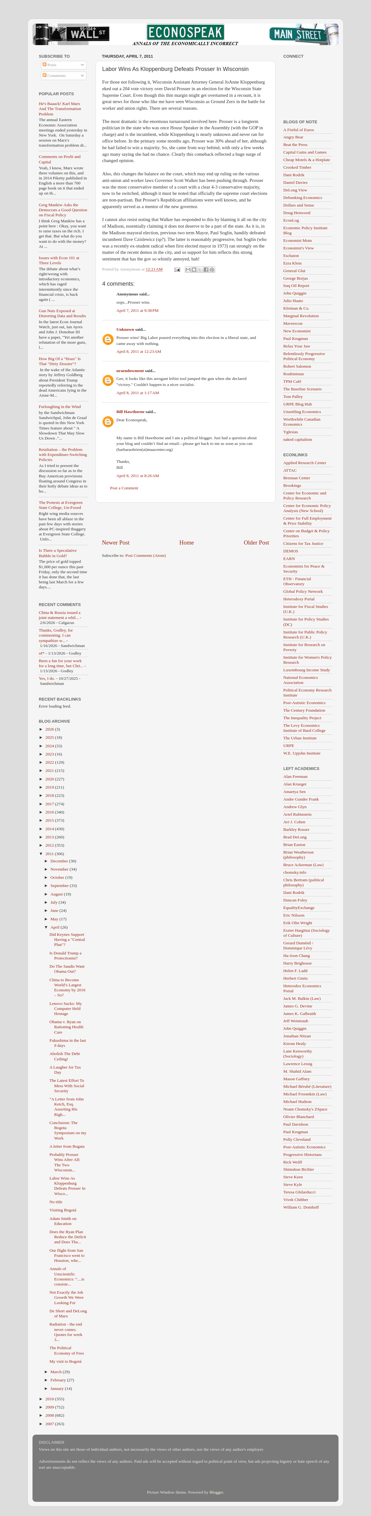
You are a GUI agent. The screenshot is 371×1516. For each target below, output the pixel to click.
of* (41, 653)
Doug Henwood (296, 212)
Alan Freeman (295, 776)
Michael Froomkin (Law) (305, 1094)
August (57, 894)
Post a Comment (124, 488)
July (54, 902)
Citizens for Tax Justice (303, 543)
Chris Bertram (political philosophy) (303, 882)
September (60, 885)
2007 (50, 1423)
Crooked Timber (297, 167)
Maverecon (293, 323)
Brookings (292, 485)
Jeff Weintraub (295, 1020)
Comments (54, 75)
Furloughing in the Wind (60, 406)
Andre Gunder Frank (301, 799)
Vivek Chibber (295, 1199)
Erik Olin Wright (297, 922)
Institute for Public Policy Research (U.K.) (305, 634)
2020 (50, 779)
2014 (50, 828)
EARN (289, 558)
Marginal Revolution (301, 315)
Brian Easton (294, 844)
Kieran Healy (294, 1043)
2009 (50, 1407)
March (56, 1371)
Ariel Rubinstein (297, 814)
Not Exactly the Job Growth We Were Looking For (67, 1297)
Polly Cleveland (297, 1139)
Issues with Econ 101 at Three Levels (59, 260)
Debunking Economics (302, 197)
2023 (50, 754)
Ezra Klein (292, 263)
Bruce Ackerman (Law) (303, 864)
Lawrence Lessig (297, 1063)
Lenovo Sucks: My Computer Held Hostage (66, 1008)
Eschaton (291, 255)
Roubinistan (293, 373)
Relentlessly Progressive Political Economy (304, 356)
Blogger (216, 1492)
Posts (49, 64)
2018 (50, 795)
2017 (50, 804)
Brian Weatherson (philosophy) (298, 855)
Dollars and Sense (298, 205)
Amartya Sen (294, 791)
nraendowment (130, 370)
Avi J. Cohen (294, 821)
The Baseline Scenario (302, 389)
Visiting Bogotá (63, 1210)
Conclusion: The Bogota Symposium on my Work (68, 1130)
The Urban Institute (300, 738)
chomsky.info (294, 872)
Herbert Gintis (295, 978)
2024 (50, 745)
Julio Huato (293, 300)
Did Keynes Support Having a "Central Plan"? (67, 939)
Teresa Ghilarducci (299, 1192)
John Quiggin (294, 293)
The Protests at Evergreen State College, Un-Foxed (61, 505)
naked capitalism (297, 439)
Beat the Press (295, 144)
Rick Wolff (292, 1162)
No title (56, 1201)
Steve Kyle (292, 1184)
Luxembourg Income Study (306, 670)
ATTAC (290, 470)
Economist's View (298, 248)
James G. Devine (297, 1006)
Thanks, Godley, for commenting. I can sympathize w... (56, 635)
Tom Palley (293, 396)
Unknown (125, 329)
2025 (50, 737)
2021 (50, 770)
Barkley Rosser (296, 829)
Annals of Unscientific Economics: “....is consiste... (67, 1276)
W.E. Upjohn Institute (302, 753)
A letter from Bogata (67, 1146)
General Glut (294, 270)
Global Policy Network (303, 591)
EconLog (291, 220)
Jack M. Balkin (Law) (302, 998)
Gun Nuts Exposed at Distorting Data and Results (62, 313)
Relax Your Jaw (296, 346)
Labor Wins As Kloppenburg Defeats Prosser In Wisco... (67, 1186)
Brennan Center (296, 477)
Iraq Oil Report (296, 285)
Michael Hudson (297, 1101)
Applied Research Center (304, 462)
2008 (50, 1415)
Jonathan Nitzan (297, 1036)
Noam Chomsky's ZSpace (305, 1109)
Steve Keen (293, 1177)
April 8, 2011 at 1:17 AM (137, 392)
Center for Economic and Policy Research (304, 495)
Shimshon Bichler (298, 1169)
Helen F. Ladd (295, 970)
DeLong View (295, 190)
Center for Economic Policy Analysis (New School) (307, 508)
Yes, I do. (47, 678)
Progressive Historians (302, 1154)
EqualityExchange (299, 907)
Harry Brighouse (297, 963)
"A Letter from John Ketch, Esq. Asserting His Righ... (67, 1107)
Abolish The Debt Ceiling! (65, 1056)
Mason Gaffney (296, 1078)
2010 (50, 1398)
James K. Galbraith (299, 1013)
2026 (50, 729)
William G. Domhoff (301, 1207)
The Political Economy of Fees (67, 1350)
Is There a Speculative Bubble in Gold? (58, 553)
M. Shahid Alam (297, 1071)
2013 (50, 837)
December (59, 861)
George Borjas (295, 278)
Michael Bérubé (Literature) (307, 1086)
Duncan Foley (295, 900)
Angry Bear (293, 137)
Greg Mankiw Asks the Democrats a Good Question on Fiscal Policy (63, 209)
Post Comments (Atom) (145, 555)
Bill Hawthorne (130, 411)
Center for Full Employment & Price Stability (307, 521)
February (58, 1380)
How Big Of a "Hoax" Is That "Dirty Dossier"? (60, 361)
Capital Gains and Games (305, 152)
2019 (50, 787)
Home (187, 542)
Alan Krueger (295, 784)
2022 (50, 762)
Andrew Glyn (295, 806)
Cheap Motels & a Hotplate (306, 159)
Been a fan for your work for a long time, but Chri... (61, 663)
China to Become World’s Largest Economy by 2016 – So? (67, 987)
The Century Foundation (304, 710)
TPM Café (292, 381)
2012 (50, 845)
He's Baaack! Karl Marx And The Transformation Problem (60, 108)
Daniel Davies (295, 182)
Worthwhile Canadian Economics (302, 422)
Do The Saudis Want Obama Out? (67, 969)
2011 (50, 853)
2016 (50, 812)
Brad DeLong (295, 837)
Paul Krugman (295, 338)
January (57, 1388)
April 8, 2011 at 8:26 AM (137, 475)
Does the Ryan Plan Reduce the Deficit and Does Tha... (68, 1236)
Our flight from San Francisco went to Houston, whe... (67, 1255)
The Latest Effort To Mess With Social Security (67, 1085)
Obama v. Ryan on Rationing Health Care (67, 1026)
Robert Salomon (297, 366)
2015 (50, 820)
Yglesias (290, 431)
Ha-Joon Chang (296, 955)
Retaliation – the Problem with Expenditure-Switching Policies (63, 454)
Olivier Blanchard (298, 1116)
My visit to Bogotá (66, 1361)
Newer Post (116, 542)
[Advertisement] (185, 520)
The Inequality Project (302, 717)
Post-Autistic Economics (304, 702)
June (54, 910)
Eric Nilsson (293, 915)
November (59, 869)
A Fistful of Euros (298, 129)
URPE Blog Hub (297, 404)
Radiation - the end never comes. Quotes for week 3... (66, 1332)
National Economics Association (300, 680)
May (54, 919)
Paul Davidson (295, 1124)
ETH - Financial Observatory (297, 581)
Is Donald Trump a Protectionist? (66, 955)
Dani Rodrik (293, 174)
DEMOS (290, 551)
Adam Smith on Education (63, 1221)
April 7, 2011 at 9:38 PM (137, 310)
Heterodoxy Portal (299, 599)
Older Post (256, 542)
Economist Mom (297, 240)
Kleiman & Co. (296, 308)
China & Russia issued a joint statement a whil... (59, 615)
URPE (288, 745)
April (55, 927)
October (57, 877)
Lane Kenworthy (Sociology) (297, 1053)
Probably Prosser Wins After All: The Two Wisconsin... (65, 1162)
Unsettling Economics (302, 411)
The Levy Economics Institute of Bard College (304, 728)
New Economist (297, 331)
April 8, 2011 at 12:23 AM (138, 351)
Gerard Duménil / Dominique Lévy (298, 945)
